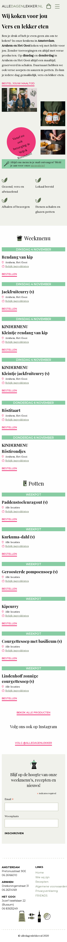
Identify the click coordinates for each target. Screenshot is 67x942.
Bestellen (9, 274)
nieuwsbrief (38, 165)
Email (9, 799)
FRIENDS (41, 895)
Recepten (41, 882)
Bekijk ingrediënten (17, 266)
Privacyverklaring (46, 891)
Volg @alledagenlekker (33, 743)
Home (39, 872)
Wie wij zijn (42, 877)
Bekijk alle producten (33, 712)
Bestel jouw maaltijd (18, 83)
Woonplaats (12, 816)
